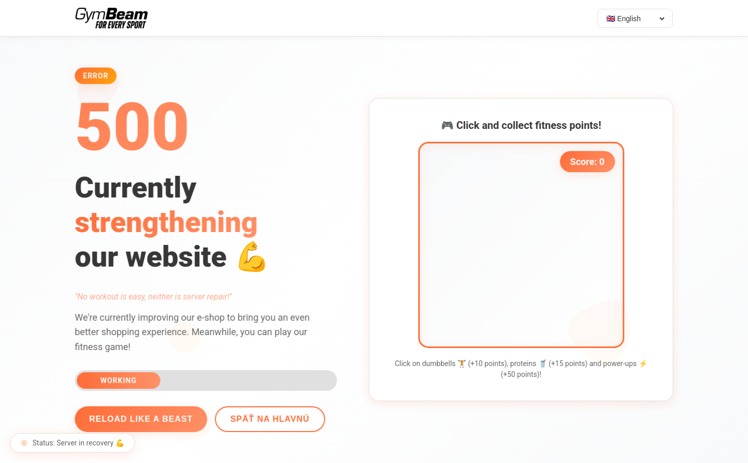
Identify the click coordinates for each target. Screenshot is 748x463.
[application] (523, 245)
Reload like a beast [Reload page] (139, 419)
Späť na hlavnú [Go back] (268, 419)
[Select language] (635, 18)
